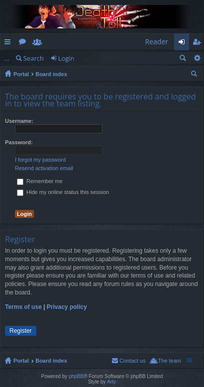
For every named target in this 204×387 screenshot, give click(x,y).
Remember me (40, 181)
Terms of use (23, 306)
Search (33, 58)
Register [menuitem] (198, 43)
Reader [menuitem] (156, 41)
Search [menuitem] (195, 75)
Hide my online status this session (63, 192)
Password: (19, 142)
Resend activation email (44, 168)
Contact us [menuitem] (132, 361)
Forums (24, 43)
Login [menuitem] (184, 43)
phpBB (76, 376)
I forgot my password (40, 160)
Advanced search (197, 58)
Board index (51, 74)
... (6, 58)
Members (39, 43)
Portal (21, 74)
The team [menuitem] (169, 361)
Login (66, 58)
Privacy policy (67, 306)
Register (20, 330)
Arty (111, 382)
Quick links (9, 43)
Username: (19, 121)
